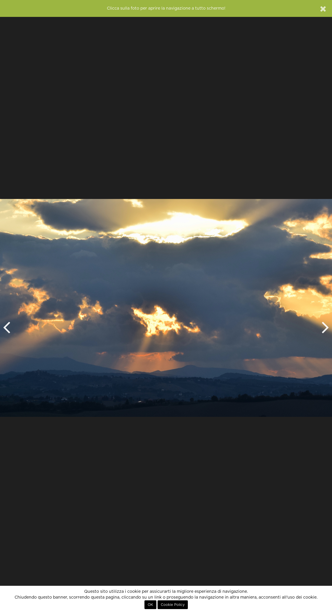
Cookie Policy (173, 604)
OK (150, 604)
